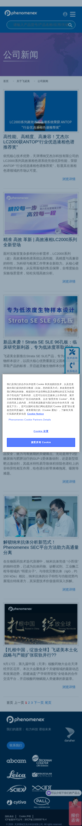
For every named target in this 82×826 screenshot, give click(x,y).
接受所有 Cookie (41, 442)
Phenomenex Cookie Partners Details (30, 419)
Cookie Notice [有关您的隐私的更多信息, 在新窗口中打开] (35, 413)
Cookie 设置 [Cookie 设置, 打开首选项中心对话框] (40, 431)
